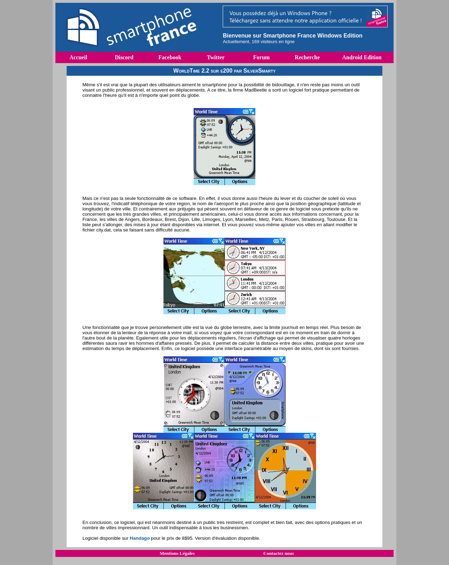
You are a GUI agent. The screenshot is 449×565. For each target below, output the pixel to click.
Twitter (215, 57)
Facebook (169, 57)
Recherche (307, 57)
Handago (140, 538)
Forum (261, 57)
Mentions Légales (177, 553)
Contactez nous (278, 553)
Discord (124, 57)
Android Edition (361, 57)
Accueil (78, 57)
